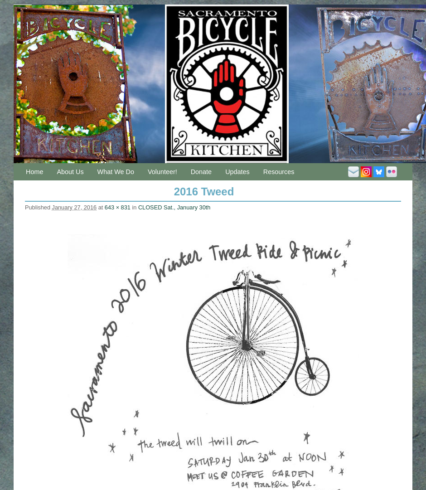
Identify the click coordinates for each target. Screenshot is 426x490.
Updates (237, 171)
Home (34, 171)
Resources (279, 171)
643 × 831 (118, 207)
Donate (201, 171)
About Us (70, 171)
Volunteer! (162, 171)
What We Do (115, 171)
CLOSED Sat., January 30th (174, 207)
